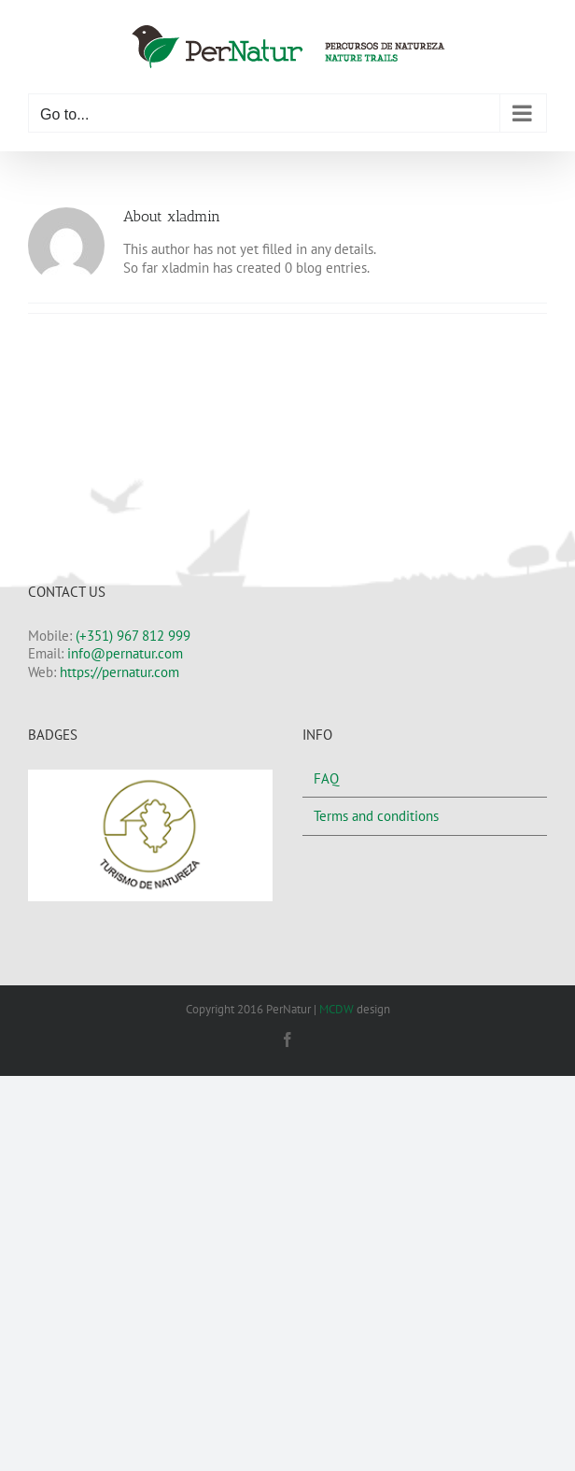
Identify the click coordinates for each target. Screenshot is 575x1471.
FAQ (326, 778)
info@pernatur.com (125, 653)
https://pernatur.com (119, 672)
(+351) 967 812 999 (133, 635)
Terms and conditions (376, 816)
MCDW (336, 1009)
